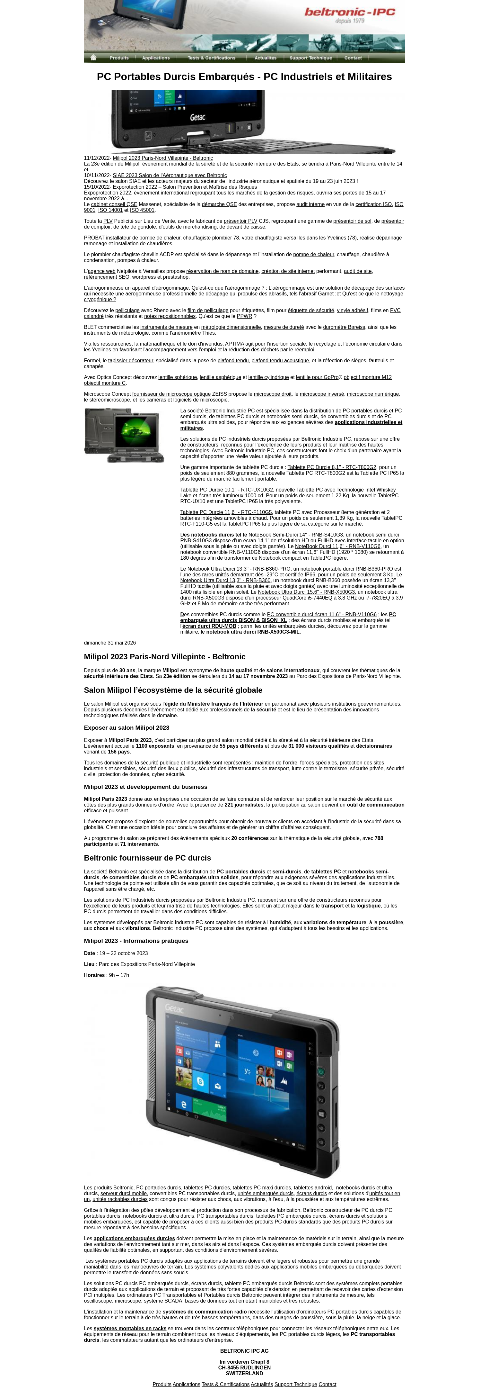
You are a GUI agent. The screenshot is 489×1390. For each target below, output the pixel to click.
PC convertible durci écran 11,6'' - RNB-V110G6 (322, 614)
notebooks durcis (355, 1187)
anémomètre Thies (193, 333)
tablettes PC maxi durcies (262, 1187)
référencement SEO (106, 277)
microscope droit (273, 394)
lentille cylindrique (269, 377)
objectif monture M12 (368, 377)
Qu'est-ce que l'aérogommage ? (228, 288)
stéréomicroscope (109, 399)
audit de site (357, 271)
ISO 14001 (110, 210)
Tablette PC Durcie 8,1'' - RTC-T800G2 (332, 467)
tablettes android (313, 1187)
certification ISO (373, 204)
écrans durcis (311, 1193)
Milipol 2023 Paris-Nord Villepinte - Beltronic (163, 158)
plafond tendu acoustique (280, 360)
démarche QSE (219, 204)
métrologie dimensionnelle (231, 327)
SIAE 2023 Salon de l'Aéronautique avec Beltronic (170, 175)
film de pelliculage (208, 310)
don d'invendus (205, 344)
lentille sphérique (177, 377)
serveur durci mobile (123, 1193)
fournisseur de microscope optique (171, 394)
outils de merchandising (190, 227)
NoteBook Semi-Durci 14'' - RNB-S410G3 (296, 534)
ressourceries (116, 344)
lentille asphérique (220, 377)
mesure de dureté (284, 327)
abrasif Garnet (317, 293)
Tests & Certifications (225, 1384)
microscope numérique (373, 394)
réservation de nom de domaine (222, 271)
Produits (162, 1384)
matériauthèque (158, 344)
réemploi (304, 349)
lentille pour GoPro (317, 377)
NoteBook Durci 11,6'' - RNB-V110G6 (337, 546)
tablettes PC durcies (207, 1187)
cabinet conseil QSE (114, 204)
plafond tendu (233, 360)
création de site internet (288, 271)
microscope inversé (322, 394)
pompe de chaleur (159, 237)
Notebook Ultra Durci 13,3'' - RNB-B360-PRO (239, 569)
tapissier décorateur (130, 360)
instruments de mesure (166, 327)
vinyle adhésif (352, 310)
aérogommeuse (105, 288)
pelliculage (127, 310)
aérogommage (289, 288)
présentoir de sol (352, 221)
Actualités (262, 1384)
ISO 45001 (142, 210)
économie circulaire (367, 344)
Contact (327, 1384)
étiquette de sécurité (311, 310)
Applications (186, 1384)
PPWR (244, 316)
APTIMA (234, 344)
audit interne (310, 204)
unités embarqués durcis (265, 1193)
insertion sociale (287, 344)
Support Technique (296, 1384)
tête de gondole (138, 227)
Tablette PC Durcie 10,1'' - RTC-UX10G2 (226, 489)
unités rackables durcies (120, 1199)
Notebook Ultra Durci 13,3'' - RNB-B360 (225, 580)
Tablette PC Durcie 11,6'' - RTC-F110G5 (226, 512)
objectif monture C (105, 383)
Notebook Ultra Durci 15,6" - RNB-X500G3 (306, 592)
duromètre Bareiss (344, 327)
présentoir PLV (241, 221)
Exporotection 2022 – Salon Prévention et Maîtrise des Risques (185, 187)
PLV (108, 221)
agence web (101, 271)
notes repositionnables (170, 316)
